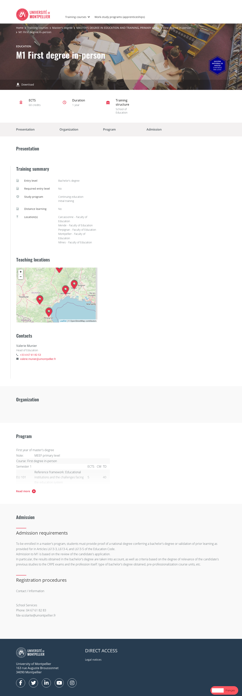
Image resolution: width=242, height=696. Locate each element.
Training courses (75, 17)
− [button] (21, 277)
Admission (154, 129)
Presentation (25, 129)
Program (109, 129)
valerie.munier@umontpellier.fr (38, 359)
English (218, 690)
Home (19, 28)
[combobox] (218, 690)
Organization (69, 129)
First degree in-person (177, 28)
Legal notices (93, 659)
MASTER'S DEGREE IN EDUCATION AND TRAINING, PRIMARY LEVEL (117, 28)
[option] (230, 690)
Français (230, 690)
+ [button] (21, 272)
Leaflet (63, 320)
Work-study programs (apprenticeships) (120, 17)
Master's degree (62, 28)
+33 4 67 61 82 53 (30, 355)
